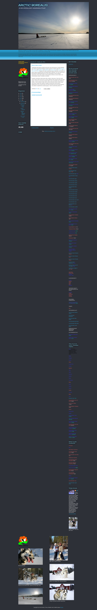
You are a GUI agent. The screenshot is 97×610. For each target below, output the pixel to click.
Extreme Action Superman (72, 263)
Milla (77, 490)
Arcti (70, 180)
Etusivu (52, 127)
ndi (76, 195)
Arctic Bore (71, 193)
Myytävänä (71, 64)
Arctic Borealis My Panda (74, 321)
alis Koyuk (75, 193)
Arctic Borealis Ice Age (73, 175)
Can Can (59, 69)
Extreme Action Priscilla (73, 259)
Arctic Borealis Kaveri (73, 184)
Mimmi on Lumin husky (22, 105)
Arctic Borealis (72, 195)
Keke (38, 71)
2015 (21, 93)
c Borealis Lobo (74, 201)
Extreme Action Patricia (73, 256)
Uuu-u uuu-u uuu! (23, 117)
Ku (75, 195)
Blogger (61, 607)
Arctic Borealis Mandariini (71, 316)
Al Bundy (34, 69)
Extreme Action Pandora (73, 253)
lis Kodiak (75, 191)
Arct (69, 201)
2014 (21, 95)
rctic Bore (71, 197)
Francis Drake (53, 69)
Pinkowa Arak (71, 398)
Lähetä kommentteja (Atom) (49, 131)
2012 (21, 98)
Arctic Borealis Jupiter (73, 182)
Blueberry (62, 68)
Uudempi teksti (35, 127)
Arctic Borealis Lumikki (73, 206)
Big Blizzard (40, 69)
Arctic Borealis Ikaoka (73, 167)
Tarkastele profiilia (72, 513)
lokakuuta (23, 103)
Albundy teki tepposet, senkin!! (23, 113)
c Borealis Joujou (74, 180)
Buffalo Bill (47, 69)
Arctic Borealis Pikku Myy (74, 323)
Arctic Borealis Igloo (73, 173)
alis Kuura (75, 197)
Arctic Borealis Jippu (73, 178)
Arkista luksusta (23, 109)
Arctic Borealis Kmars (73, 189)
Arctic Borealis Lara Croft (74, 199)
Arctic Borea (71, 191)
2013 (21, 96)
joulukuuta (23, 101)
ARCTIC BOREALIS (33, 5)
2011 (21, 100)
